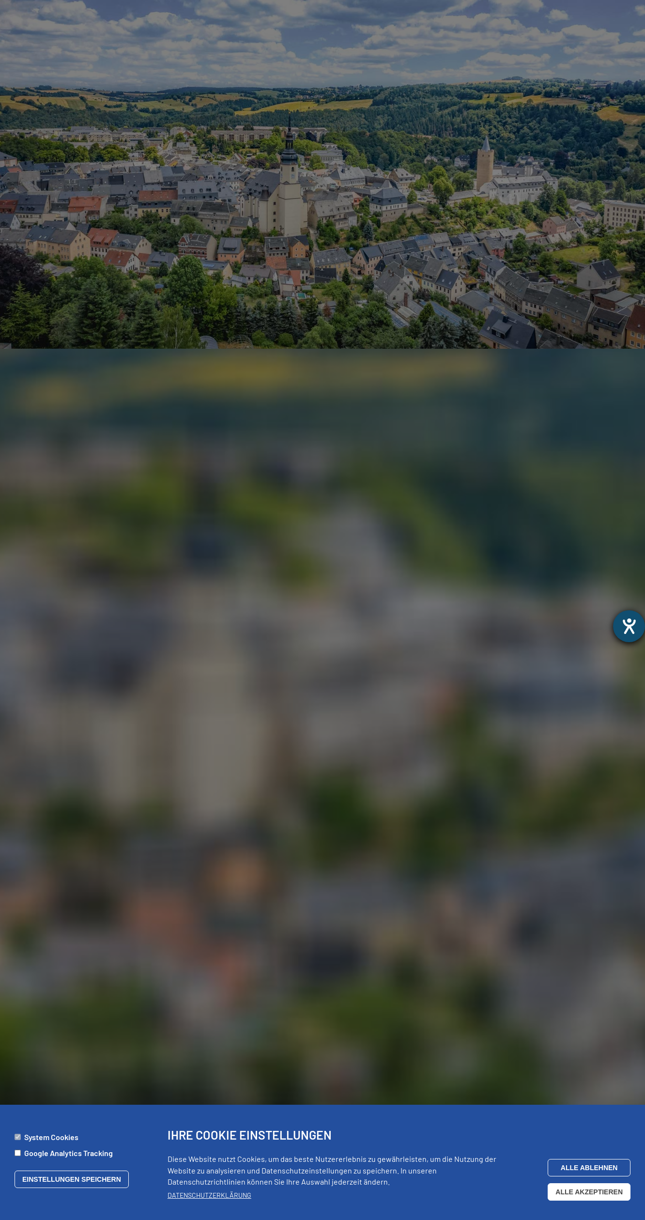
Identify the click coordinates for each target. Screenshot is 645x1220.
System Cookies (51, 1140)
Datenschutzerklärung (209, 1198)
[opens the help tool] (629, 626)
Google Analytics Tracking (68, 1156)
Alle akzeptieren (589, 1195)
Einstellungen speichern (71, 1183)
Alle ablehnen (589, 1171)
